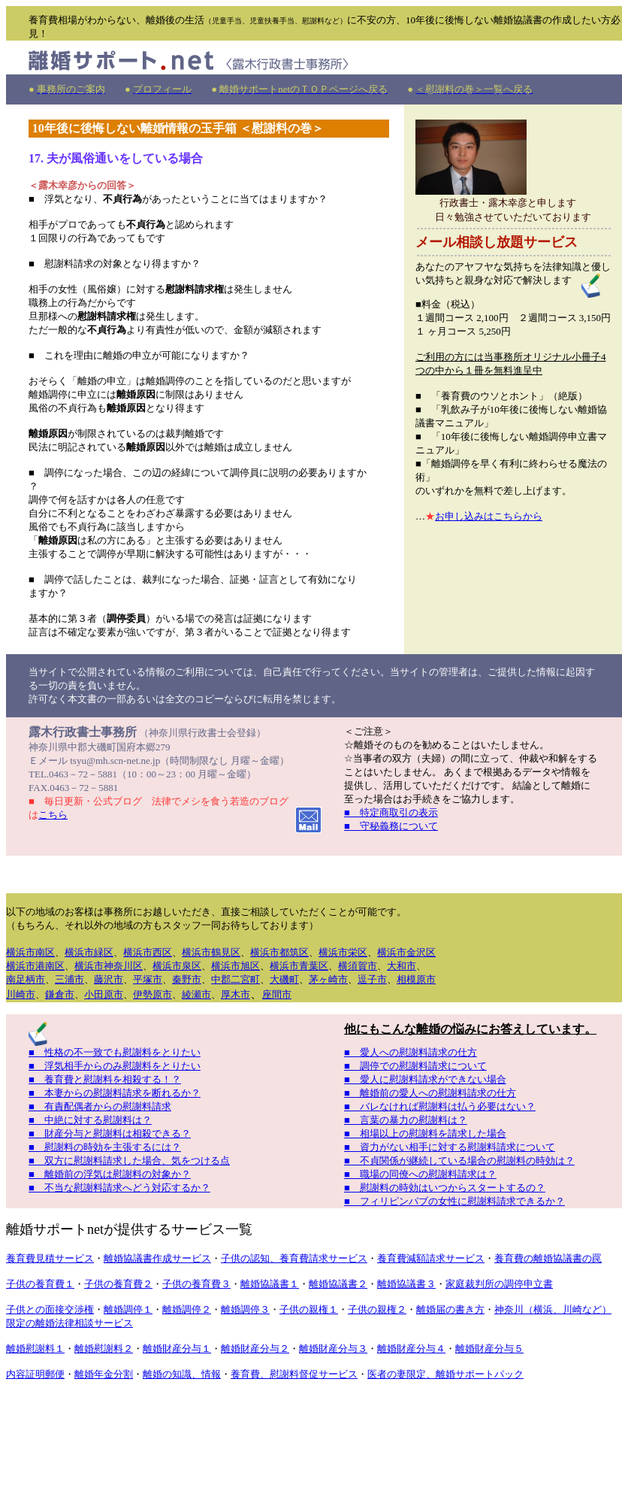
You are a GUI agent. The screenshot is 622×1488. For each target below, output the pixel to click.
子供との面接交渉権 (50, 1309)
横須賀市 (357, 965)
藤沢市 (108, 979)
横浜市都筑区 (279, 952)
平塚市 (147, 979)
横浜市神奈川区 (108, 965)
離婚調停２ (186, 1309)
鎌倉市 (59, 994)
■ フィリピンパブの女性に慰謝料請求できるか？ (454, 1201)
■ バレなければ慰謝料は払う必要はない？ (440, 1106)
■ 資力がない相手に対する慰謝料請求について (449, 1147)
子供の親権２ (377, 1309)
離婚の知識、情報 (182, 1374)
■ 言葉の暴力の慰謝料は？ (405, 1120)
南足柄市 (25, 979)
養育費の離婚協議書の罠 (548, 1258)
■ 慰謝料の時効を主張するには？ (105, 1147)
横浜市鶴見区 (211, 952)
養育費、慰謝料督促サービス (294, 1374)
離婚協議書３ (406, 1283)
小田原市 (103, 994)
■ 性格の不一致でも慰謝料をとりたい (115, 1052)
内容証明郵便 (35, 1374)
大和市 (401, 965)
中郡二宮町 (235, 979)
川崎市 (20, 994)
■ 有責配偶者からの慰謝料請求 (100, 1106)
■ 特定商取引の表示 (391, 812)
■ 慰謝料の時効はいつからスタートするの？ (444, 1187)
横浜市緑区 (89, 952)
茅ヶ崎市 (328, 979)
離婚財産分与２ (255, 1348)
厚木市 (235, 994)
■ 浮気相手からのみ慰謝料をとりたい (115, 1065)
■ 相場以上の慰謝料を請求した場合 (425, 1133)
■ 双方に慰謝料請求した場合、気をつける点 (129, 1160)
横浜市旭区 (235, 965)
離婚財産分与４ (411, 1348)
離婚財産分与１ (177, 1348)
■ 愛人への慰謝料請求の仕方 (410, 1052)
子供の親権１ (308, 1309)
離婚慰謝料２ (103, 1348)
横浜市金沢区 (406, 952)
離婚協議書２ (338, 1283)
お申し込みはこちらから (488, 516)
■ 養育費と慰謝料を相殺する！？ (105, 1079)
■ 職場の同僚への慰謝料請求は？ (420, 1174)
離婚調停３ (245, 1309)
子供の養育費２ (118, 1283)
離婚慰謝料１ (35, 1348)
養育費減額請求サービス (431, 1258)
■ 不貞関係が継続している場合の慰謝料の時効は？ (459, 1160)
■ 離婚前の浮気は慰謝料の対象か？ (110, 1174)
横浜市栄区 (343, 952)
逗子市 (372, 979)
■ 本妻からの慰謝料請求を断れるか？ (115, 1093)
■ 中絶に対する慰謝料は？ (90, 1120)
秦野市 (186, 979)
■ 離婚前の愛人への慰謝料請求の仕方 (430, 1093)
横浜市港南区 (35, 965)
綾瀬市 (196, 994)
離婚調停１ (128, 1309)
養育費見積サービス (50, 1258)
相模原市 (416, 979)
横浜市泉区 (176, 965)
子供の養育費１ (40, 1283)
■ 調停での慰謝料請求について (415, 1065)
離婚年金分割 (103, 1374)
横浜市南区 (30, 952)
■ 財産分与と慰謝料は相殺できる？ (110, 1133)
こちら (53, 814)
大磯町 (284, 979)
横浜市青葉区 (299, 965)
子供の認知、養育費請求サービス (294, 1258)
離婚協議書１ (269, 1283)
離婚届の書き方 (450, 1309)
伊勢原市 (152, 994)
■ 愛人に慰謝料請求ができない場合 (425, 1079)
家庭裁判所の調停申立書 (499, 1283)
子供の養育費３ (196, 1283)
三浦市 (69, 979)
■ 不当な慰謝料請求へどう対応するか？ (119, 1187)
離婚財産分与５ (489, 1348)
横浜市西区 (147, 952)
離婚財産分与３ (333, 1348)
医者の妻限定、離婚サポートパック (445, 1374)
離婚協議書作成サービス (157, 1258)
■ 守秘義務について (391, 826)
